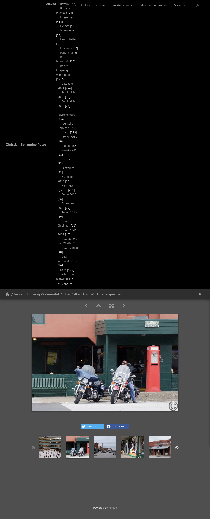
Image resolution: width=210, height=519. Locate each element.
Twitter (88, 426)
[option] (50, 447)
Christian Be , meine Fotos (26, 144)
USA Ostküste (70, 247)
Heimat (64, 26)
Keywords (179, 5)
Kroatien (67, 159)
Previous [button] (33, 448)
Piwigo (112, 507)
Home (8, 294)
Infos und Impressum (152, 5)
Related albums (122, 5)
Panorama (66, 52)
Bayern (64, 4)
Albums (51, 4)
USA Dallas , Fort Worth (81, 294)
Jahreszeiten (68, 30)
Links (84, 5)
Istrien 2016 (69, 137)
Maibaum (66, 48)
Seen (63, 270)
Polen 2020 (69, 194)
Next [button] (177, 448)
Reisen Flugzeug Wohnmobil (63, 70)
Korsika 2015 (70, 150)
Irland (65, 132)
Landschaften (68, 39)
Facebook (115, 426)
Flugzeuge (67, 17)
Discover (100, 5)
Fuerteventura (66, 114)
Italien (66, 145)
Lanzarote (68, 168)
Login (196, 5)
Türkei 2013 (69, 212)
